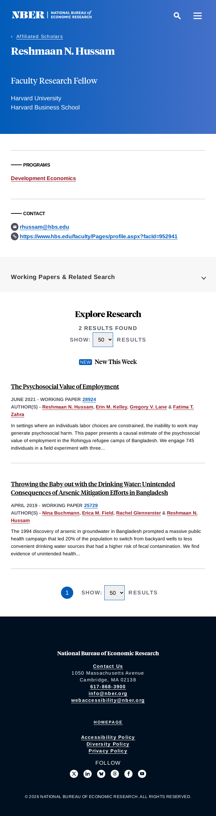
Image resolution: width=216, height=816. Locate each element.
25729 (91, 505)
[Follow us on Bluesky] (101, 774)
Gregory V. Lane (148, 407)
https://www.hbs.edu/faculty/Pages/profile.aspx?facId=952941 (99, 236)
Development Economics (43, 178)
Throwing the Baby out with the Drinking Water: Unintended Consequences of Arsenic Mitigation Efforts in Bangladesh (93, 488)
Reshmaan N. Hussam (67, 407)
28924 (89, 399)
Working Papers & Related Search (63, 277)
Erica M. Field (97, 513)
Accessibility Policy (108, 737)
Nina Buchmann (60, 513)
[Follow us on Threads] (115, 774)
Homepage (108, 722)
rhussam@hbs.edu (44, 227)
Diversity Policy (108, 744)
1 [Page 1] (67, 592)
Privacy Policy (108, 750)
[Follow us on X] (74, 774)
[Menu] (197, 15)
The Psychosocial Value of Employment (65, 386)
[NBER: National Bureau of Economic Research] (57, 17)
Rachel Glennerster (138, 513)
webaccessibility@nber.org (108, 700)
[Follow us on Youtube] (142, 774)
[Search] (177, 15)
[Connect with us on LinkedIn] (87, 774)
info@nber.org (108, 693)
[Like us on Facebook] (128, 774)
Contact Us (108, 666)
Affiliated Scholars (39, 36)
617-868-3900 (108, 686)
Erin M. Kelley (111, 407)
